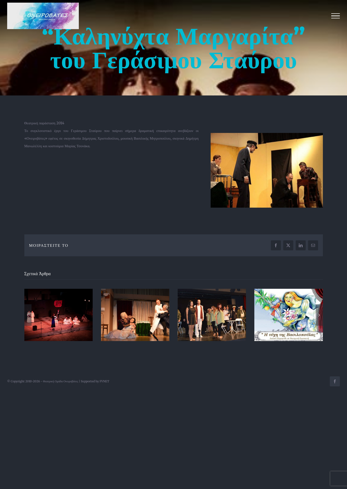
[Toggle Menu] (335, 16)
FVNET (104, 381)
